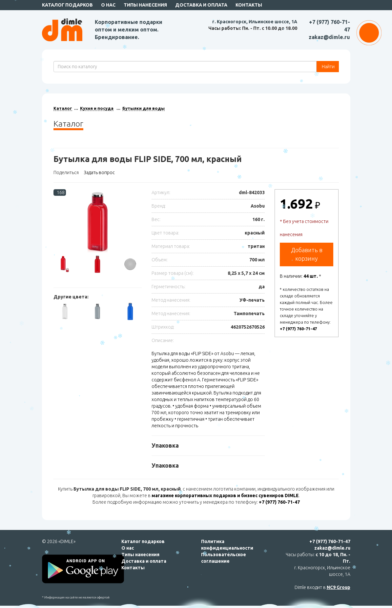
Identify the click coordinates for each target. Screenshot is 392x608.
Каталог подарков (67, 5)
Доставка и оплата (201, 5)
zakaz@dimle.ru (329, 37)
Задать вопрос (99, 172)
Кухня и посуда (96, 108)
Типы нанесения (145, 5)
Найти (328, 66)
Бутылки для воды (143, 108)
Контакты (249, 5)
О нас (108, 5)
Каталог (62, 108)
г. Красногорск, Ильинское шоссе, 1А (254, 21)
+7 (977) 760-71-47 (298, 328)
